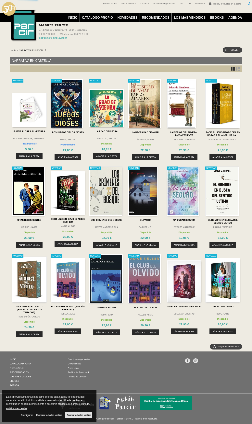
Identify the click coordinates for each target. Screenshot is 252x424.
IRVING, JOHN (106, 315)
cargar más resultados (228, 346)
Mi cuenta (200, 3)
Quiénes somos (109, 3)
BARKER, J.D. (145, 227)
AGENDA (235, 17)
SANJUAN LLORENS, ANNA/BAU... (29, 139)
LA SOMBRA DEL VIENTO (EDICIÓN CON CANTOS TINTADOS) (29, 309)
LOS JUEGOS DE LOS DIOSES (68, 132)
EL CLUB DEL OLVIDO (145, 307)
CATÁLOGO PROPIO (97, 17)
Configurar (27, 415)
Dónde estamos (128, 3)
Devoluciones (74, 363)
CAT (181, 3)
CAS (189, 3)
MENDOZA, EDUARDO (184, 140)
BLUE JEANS (223, 314)
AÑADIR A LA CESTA (29, 156)
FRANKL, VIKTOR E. (222, 227)
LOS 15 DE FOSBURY (223, 306)
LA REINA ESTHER (106, 307)
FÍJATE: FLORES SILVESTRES (29, 131)
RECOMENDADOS (156, 17)
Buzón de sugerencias (164, 3)
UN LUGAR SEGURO (184, 220)
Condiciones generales (79, 359)
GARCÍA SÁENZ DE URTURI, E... (223, 140)
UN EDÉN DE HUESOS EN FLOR (184, 306)
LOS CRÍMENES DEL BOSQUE (106, 220)
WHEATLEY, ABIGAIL (107, 139)
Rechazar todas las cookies (49, 415)
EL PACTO (145, 220)
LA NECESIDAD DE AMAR (145, 132)
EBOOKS (217, 17)
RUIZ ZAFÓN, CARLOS (29, 317)
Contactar (144, 3)
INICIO (73, 17)
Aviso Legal (73, 368)
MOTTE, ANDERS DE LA (106, 227)
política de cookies (16, 408)
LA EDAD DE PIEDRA (107, 131)
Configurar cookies (105, 419)
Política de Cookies (77, 376)
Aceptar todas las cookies (79, 415)
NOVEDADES (127, 17)
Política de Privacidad (78, 372)
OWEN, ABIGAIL (67, 140)
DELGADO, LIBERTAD (184, 314)
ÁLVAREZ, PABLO (145, 140)
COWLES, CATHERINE (184, 227)
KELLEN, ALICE (67, 314)
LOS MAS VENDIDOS (190, 17)
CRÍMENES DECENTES (29, 220)
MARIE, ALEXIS (68, 226)
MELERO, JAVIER (29, 227)
